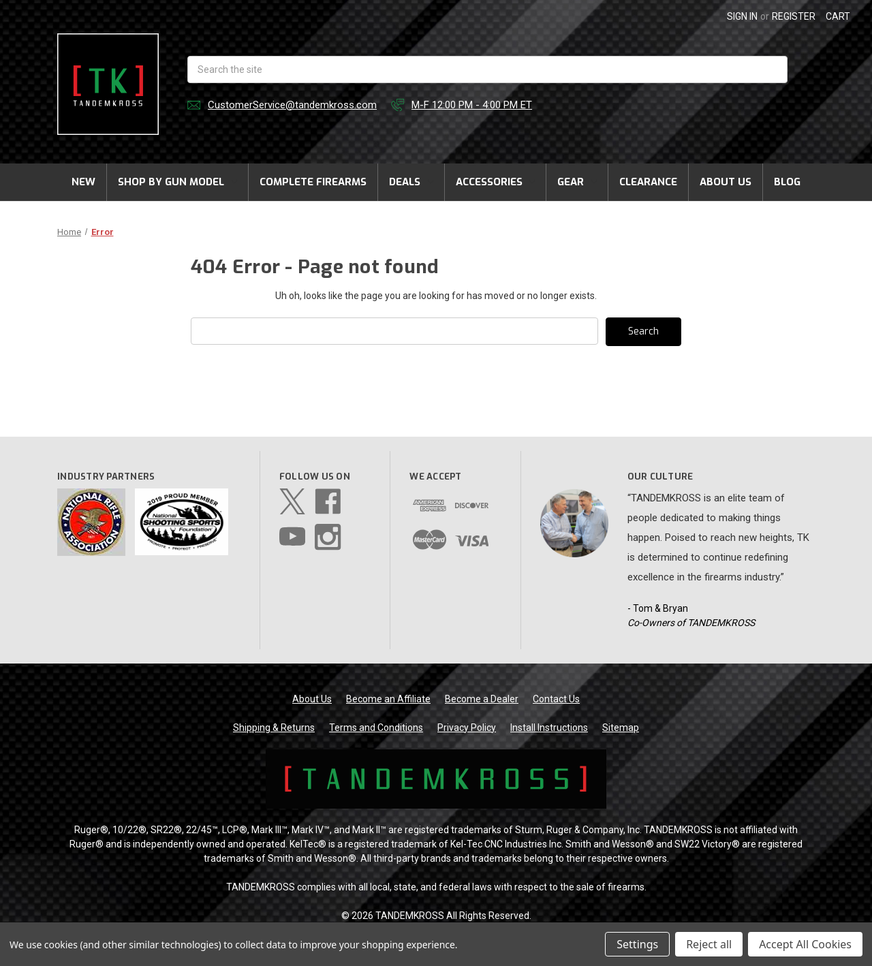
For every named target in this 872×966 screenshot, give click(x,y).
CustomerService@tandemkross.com (292, 105)
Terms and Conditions (376, 727)
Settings (637, 944)
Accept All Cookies (805, 944)
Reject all (709, 944)
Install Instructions (549, 727)
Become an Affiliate (388, 699)
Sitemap (620, 727)
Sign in (742, 16)
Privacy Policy (466, 727)
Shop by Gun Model (177, 182)
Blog (787, 182)
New (83, 182)
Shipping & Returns (274, 727)
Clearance (648, 182)
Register (793, 16)
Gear (577, 182)
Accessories (495, 182)
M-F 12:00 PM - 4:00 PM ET (471, 105)
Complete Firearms (313, 182)
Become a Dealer (481, 699)
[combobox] (487, 69)
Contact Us (556, 699)
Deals (411, 182)
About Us (725, 182)
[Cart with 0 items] (838, 16)
